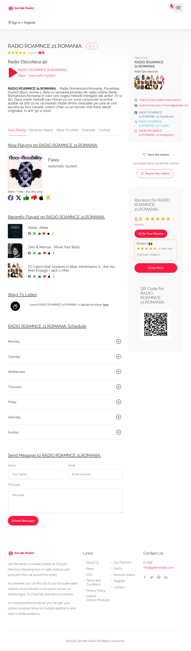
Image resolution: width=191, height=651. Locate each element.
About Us (92, 562)
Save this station (156, 154)
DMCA (118, 568)
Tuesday (65, 356)
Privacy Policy (95, 590)
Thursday (65, 386)
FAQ (89, 575)
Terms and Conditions (93, 582)
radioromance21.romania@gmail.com (163, 105)
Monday (65, 341)
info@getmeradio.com (158, 567)
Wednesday (65, 371)
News (90, 568)
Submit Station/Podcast (97, 598)
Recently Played (41, 130)
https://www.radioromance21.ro (160, 100)
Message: (14, 484)
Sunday (65, 432)
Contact (104, 130)
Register (119, 581)
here (105, 304)
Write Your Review (151, 233)
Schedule (88, 130)
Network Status (124, 575)
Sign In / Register (21, 22)
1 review (33, 53)
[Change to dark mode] (172, 5)
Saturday (65, 417)
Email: (72, 465)
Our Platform (122, 562)
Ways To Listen (67, 130)
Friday (65, 402)
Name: (12, 465)
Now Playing (17, 130)
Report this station (155, 173)
